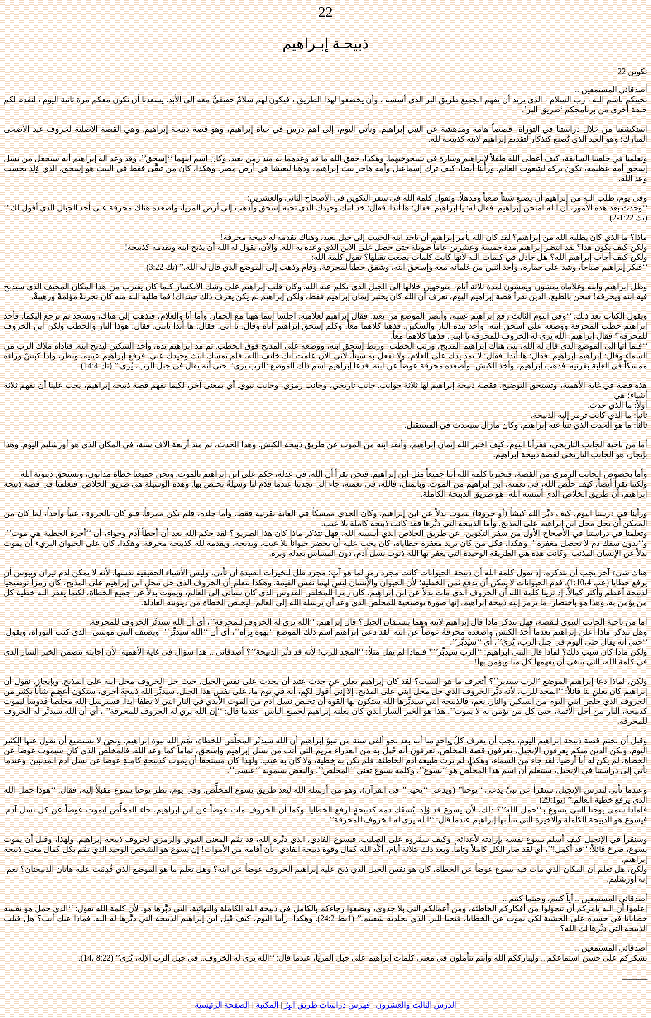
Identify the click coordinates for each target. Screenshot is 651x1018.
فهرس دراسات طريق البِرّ (326, 1004)
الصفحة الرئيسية (223, 1004)
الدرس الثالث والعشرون (416, 1004)
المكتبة (267, 1004)
